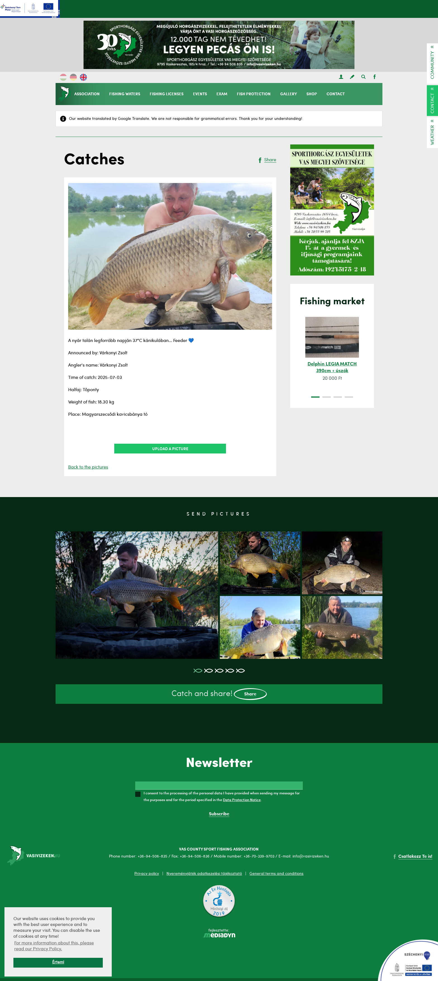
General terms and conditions (276, 874)
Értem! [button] (58, 962)
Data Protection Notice (242, 799)
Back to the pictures (88, 467)
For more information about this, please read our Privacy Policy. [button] (54, 946)
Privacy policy (146, 874)
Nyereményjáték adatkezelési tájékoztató (204, 874)
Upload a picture (170, 448)
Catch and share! (219, 694)
